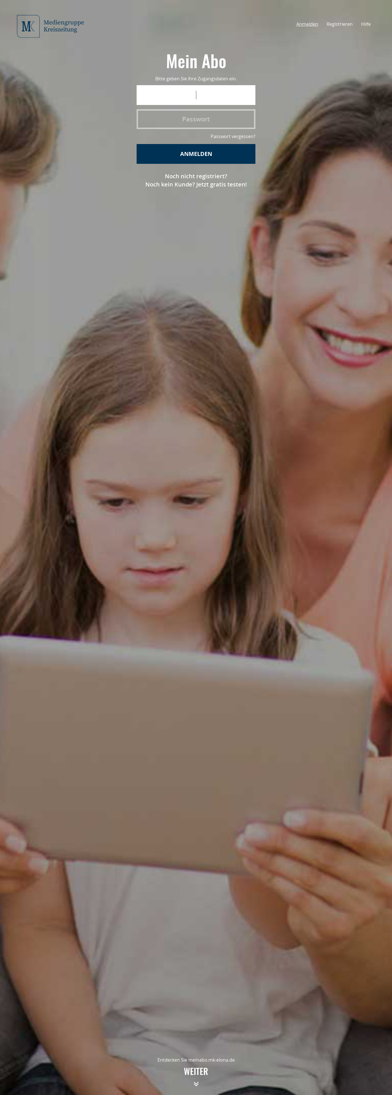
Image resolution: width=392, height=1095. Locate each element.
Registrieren (340, 24)
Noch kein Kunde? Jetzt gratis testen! (196, 184)
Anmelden (307, 24)
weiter (196, 1079)
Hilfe (366, 24)
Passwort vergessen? (233, 136)
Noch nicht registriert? (196, 176)
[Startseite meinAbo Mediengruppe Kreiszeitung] (53, 26)
